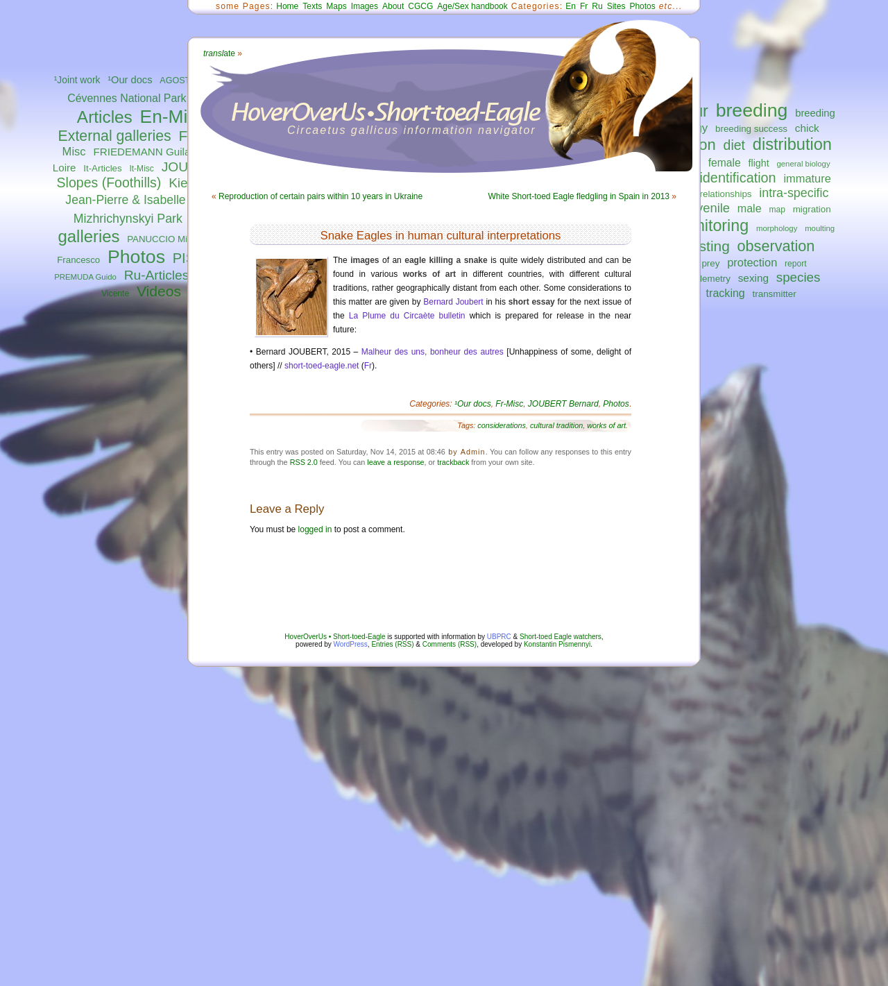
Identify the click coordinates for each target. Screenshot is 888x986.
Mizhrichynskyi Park (128, 219)
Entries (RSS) (392, 644)
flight (759, 163)
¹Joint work (77, 80)
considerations (501, 425)
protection (752, 262)
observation (776, 246)
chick (807, 128)
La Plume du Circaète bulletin (407, 316)
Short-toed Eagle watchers (560, 636)
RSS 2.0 (304, 462)
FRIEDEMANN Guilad (144, 152)
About (393, 6)
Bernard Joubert (453, 302)
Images (364, 6)
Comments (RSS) (449, 644)
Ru (597, 6)
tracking (725, 293)
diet (734, 145)
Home (287, 6)
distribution (792, 144)
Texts (312, 6)
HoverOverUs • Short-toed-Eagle (334, 636)
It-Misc (141, 168)
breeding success (751, 129)
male (749, 208)
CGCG (420, 6)
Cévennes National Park (126, 98)
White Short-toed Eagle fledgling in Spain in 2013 (578, 196)
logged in (315, 529)
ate (219, 53)
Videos (159, 291)
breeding (752, 110)
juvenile (708, 208)
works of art (606, 425)
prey (710, 263)
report (796, 264)
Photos (136, 256)
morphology (776, 228)
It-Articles (102, 168)
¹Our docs (130, 79)
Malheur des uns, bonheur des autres (432, 352)
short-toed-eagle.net (321, 366)
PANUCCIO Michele (168, 239)
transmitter (774, 294)
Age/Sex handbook (472, 6)
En (570, 6)
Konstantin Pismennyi (557, 644)
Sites (616, 6)
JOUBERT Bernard (563, 404)
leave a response (395, 462)
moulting (820, 228)
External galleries (114, 136)
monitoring (711, 225)
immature (806, 178)
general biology (803, 164)
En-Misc (173, 116)
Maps (336, 6)
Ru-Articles (156, 275)
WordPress (351, 644)
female (724, 163)
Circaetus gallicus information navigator (411, 130)
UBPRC (499, 636)
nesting (706, 246)
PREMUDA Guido (85, 277)
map (777, 209)
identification (737, 177)
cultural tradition (556, 425)
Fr (584, 6)
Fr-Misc (509, 404)
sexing (753, 278)
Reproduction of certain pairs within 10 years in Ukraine (320, 196)
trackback (453, 462)
